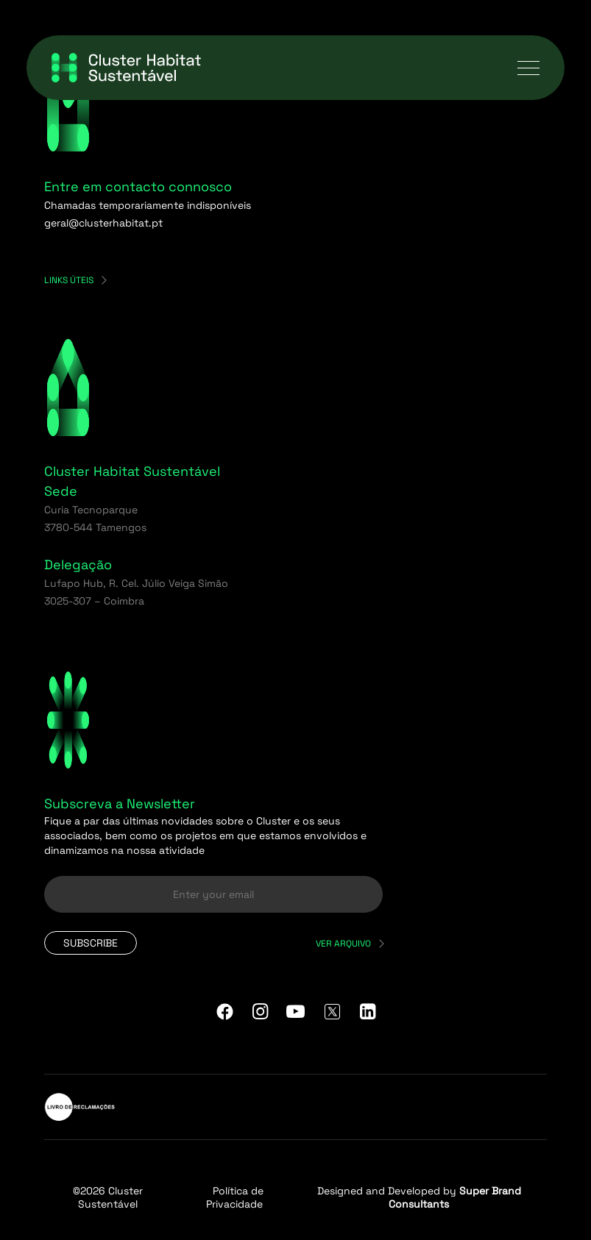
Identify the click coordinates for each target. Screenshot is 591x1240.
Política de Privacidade (234, 1197)
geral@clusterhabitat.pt (103, 222)
